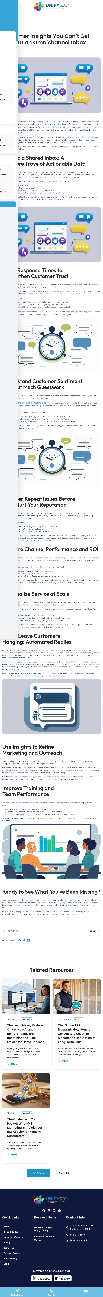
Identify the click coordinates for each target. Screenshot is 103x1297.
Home (6, 1225)
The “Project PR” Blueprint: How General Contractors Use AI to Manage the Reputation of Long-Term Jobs (76, 1033)
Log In (6, 1262)
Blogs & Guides (11, 1230)
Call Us (51, 1295)
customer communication (55, 127)
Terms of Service (12, 1251)
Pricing (7, 1240)
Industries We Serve (13, 1235)
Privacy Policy (10, 1256)
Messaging (9, 25)
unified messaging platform (76, 137)
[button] (19, 940)
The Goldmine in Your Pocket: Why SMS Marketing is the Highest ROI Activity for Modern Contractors (23, 1126)
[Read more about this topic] (26, 996)
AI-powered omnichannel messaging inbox (26, 403)
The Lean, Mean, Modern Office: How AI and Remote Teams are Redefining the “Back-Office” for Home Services (25, 1033)
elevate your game (50, 311)
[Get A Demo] (17, 1289)
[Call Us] (51, 1289)
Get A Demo (17, 1295)
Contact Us (9, 1246)
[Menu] (86, 1291)
